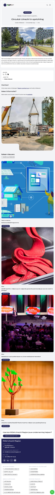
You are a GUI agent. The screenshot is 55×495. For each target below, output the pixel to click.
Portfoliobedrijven (37, 492)
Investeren (34, 471)
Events (32, 484)
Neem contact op (23, 88)
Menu (5, 5)
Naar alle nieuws (9, 157)
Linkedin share (3, 74)
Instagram (4, 460)
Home (19, 16)
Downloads (8, 486)
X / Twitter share (6, 74)
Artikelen (7, 481)
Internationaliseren (37, 474)
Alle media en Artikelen (12, 492)
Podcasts (7, 484)
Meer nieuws (8, 79)
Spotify (15, 460)
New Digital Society (10, 474)
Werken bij (34, 489)
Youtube (11, 460)
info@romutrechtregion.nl (13, 452)
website (29, 94)
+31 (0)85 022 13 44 (10, 456)
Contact (33, 486)
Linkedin (7, 460)
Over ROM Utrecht (36, 481)
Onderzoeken (9, 489)
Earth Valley (8, 471)
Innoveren (34, 469)
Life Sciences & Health (11, 469)
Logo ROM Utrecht (10, 5)
